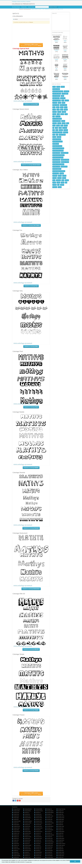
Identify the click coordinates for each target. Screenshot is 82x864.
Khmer (56, 127)
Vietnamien (55, 187)
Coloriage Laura (60, 834)
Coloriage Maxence (16, 809)
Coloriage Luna (49, 833)
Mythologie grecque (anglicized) (58, 155)
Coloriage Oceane (27, 833)
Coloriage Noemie (61, 853)
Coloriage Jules (38, 840)
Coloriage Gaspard (27, 845)
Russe (54, 180)
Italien (62, 125)
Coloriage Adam (16, 857)
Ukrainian (62, 184)
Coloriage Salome (50, 843)
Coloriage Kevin (60, 828)
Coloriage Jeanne (50, 845)
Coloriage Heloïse (50, 857)
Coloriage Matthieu (50, 826)
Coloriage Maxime (16, 831)
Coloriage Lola (38, 834)
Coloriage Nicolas (27, 840)
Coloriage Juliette (27, 831)
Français (54, 114)
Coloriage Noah (27, 814)
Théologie (54, 184)
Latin (53, 130)
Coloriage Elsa (38, 829)
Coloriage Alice (16, 852)
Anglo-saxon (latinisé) (56, 100)
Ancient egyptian (65, 93)
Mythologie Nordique (56, 161)
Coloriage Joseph (61, 826)
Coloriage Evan (60, 841)
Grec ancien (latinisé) (56, 120)
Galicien (62, 114)
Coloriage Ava (37, 850)
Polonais (59, 175)
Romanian (59, 177)
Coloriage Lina (49, 809)
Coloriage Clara (27, 824)
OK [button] (75, 861)
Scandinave (58, 180)
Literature (61, 130)
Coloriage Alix (49, 831)
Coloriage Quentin (61, 817)
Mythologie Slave (64, 166)
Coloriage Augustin (50, 810)
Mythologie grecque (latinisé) (58, 157)
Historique (54, 123)
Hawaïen (63, 120)
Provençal (54, 177)
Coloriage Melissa (61, 840)
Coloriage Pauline (27, 848)
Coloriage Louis (38, 848)
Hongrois (59, 123)
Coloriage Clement (38, 822)
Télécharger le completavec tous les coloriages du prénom (31, 45)
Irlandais (57, 125)
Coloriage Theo (16, 822)
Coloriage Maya (16, 817)
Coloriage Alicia (49, 852)
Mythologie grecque (64, 152)
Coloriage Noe (38, 845)
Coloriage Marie (49, 821)
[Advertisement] (31, 33)
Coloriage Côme (61, 829)
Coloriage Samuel (38, 821)
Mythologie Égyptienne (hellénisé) (59, 171)
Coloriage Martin (49, 855)
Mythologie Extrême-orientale (58, 150)
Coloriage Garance (38, 831)
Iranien (54, 125)
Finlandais (64, 111)
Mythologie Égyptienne (57, 168)
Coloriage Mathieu (27, 810)
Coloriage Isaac (27, 819)
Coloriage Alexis (27, 838)
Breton (54, 107)
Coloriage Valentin (38, 817)
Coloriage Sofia (60, 814)
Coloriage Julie (38, 833)
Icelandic (63, 123)
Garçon (16, 19)
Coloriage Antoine (16, 828)
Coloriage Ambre (61, 812)
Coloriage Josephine (28, 821)
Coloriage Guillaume (50, 834)
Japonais (65, 125)
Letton (57, 130)
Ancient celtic (66, 91)
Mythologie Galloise (56, 152)
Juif (53, 127)
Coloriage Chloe (38, 841)
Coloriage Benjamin (50, 841)
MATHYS (16, 13)
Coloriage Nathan (27, 817)
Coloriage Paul (27, 843)
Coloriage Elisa (16, 819)
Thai (66, 182)
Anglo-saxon (63, 98)
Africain (54, 86)
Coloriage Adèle (16, 829)
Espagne (65, 109)
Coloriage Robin (60, 833)
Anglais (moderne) (56, 98)
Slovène (54, 182)
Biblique (63, 102)
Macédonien (65, 132)
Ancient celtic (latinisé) (57, 93)
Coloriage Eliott (38, 857)
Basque (59, 102)
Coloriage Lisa (49, 814)
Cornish (54, 109)
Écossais (59, 187)
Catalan (61, 107)
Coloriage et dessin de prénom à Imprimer (21, 1)
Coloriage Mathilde (38, 809)
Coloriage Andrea (61, 855)
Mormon (54, 136)
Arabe (63, 100)
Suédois (58, 182)
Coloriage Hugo (27, 841)
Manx (54, 134)
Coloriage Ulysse (50, 838)
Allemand (62, 86)
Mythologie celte (56, 143)
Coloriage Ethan (16, 843)
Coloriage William (38, 852)
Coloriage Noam (61, 836)
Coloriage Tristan (27, 857)
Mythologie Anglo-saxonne (57, 141)
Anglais (62, 95)
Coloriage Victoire (38, 838)
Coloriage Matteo (50, 840)
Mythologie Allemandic (57, 139)
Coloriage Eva (15, 841)
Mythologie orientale (65, 161)
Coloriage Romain (38, 826)
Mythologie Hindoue (56, 159)
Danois (61, 109)
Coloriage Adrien (61, 821)
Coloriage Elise (60, 824)
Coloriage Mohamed (28, 809)
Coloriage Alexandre (16, 821)
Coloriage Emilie (38, 824)
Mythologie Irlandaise (65, 159)
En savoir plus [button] (28, 862)
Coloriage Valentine (50, 812)
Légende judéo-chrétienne (57, 132)
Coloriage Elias (27, 828)
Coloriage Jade (16, 840)
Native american (56, 173)
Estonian (59, 111)
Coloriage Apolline (61, 838)
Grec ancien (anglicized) (57, 118)
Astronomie (55, 102)
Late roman (65, 127)
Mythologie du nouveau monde (58, 148)
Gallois (66, 114)
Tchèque (62, 182)
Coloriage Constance (61, 843)
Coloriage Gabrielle (16, 855)
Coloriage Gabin (49, 819)
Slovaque (66, 180)
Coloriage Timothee (50, 822)
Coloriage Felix (49, 848)
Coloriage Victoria (16, 848)
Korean (60, 127)
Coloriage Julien (38, 855)
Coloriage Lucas (16, 845)
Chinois (65, 107)
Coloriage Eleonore (38, 828)
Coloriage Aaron (27, 853)
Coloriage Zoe (26, 852)
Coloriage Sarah (16, 814)
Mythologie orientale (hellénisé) (58, 164)
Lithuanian (66, 130)
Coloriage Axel (38, 812)
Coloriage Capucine (61, 845)
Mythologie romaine (56, 166)
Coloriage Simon (38, 853)
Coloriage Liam (49, 828)
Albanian (58, 86)
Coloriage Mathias (61, 831)
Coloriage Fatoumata (61, 809)
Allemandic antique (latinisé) (58, 91)
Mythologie (59, 136)
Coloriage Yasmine (27, 836)
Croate (58, 109)
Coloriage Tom (49, 824)
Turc (58, 184)
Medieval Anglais (62, 134)
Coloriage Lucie (16, 836)
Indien (67, 123)
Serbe (63, 180)
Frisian (58, 114)
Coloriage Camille (16, 810)
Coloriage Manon (16, 824)
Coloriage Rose (49, 836)
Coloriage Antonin (27, 850)
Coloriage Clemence (39, 810)
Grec (53, 116)
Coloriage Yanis (49, 817)
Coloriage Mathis (50, 850)
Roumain (64, 177)
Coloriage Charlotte (27, 822)
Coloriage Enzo (27, 834)
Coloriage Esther (16, 812)
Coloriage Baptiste (50, 829)
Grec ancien (58, 116)
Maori (57, 134)
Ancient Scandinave (56, 95)
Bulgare (57, 107)
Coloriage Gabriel (16, 853)
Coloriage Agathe (61, 819)
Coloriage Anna (16, 838)
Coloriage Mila (38, 843)
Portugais (64, 175)
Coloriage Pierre (61, 810)
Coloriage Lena (27, 855)
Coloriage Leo (15, 850)
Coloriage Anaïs (16, 834)
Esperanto (54, 111)
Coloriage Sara (60, 822)
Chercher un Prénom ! (53, 6)
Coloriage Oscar (49, 853)
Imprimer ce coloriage (31, 104)
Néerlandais (55, 175)
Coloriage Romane (16, 826)
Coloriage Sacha (38, 814)
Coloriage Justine (38, 819)
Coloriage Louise (16, 833)
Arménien (67, 100)
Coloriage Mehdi (61, 850)
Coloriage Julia (27, 829)
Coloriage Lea (26, 812)
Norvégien (61, 173)
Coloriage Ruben (27, 826)
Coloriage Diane (60, 848)
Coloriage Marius (38, 836)
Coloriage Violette (61, 852)
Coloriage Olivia (60, 857)
